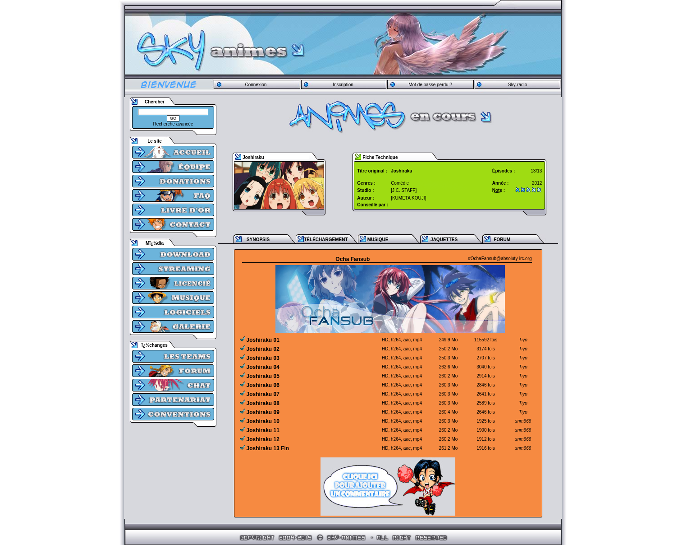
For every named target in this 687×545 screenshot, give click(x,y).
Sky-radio (517, 84)
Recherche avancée (173, 123)
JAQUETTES (444, 239)
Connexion (255, 84)
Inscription (343, 84)
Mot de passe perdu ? (430, 84)
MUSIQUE (378, 239)
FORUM (502, 239)
